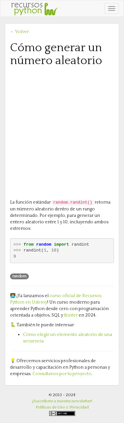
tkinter (71, 315)
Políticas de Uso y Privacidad (62, 407)
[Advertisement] (62, 132)
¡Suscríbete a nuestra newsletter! (62, 401)
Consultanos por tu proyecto (61, 373)
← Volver (19, 31)
